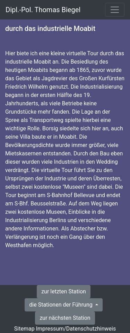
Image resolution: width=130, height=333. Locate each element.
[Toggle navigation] (114, 10)
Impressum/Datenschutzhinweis (76, 328)
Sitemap (24, 328)
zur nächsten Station (65, 318)
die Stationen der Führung (61, 304)
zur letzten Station (63, 291)
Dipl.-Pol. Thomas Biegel (43, 10)
